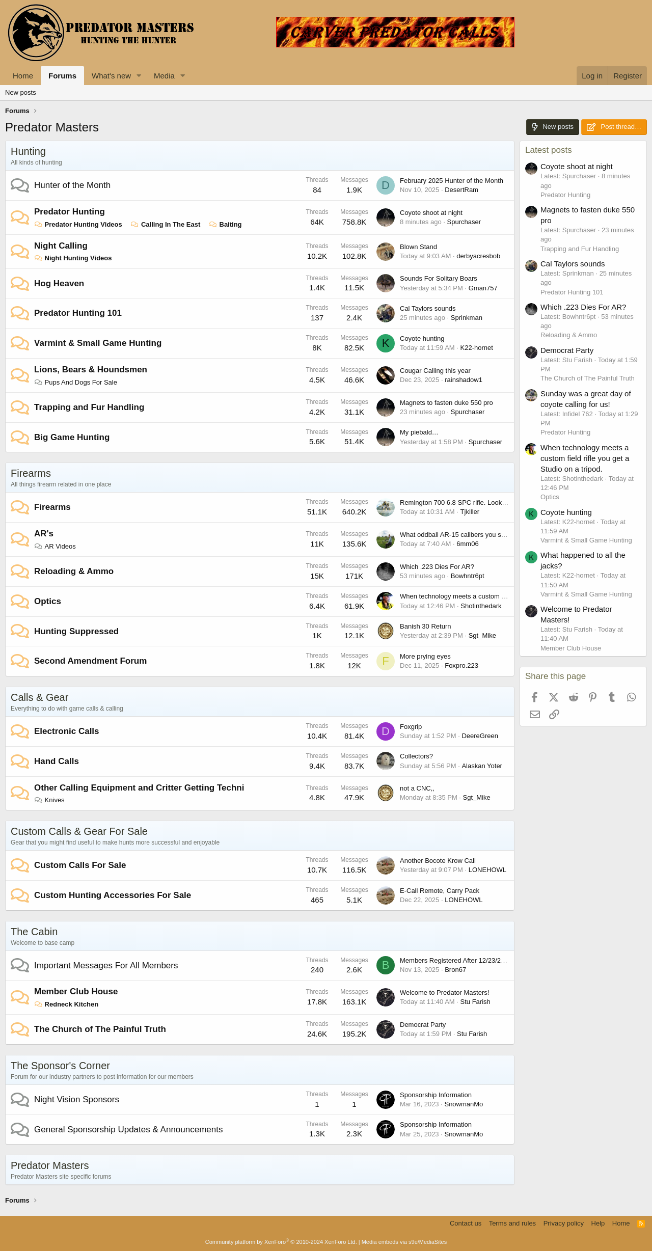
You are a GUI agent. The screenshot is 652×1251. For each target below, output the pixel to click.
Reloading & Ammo (74, 571)
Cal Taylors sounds (428, 308)
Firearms (31, 473)
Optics (47, 601)
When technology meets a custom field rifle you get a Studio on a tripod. (505, 596)
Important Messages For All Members (106, 965)
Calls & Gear (39, 697)
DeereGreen (479, 736)
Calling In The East (165, 224)
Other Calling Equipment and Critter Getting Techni (139, 788)
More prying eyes (425, 656)
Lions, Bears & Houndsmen (90, 369)
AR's (43, 533)
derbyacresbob (478, 256)
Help (598, 1223)
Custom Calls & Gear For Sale (79, 831)
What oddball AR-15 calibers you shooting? (463, 534)
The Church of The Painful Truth (100, 1029)
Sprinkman (466, 317)
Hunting (28, 151)
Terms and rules (512, 1223)
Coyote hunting (422, 338)
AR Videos (55, 546)
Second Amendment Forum (90, 661)
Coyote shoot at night (431, 212)
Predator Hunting (69, 211)
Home (23, 75)
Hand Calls (56, 761)
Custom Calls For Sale (80, 865)
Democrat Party (423, 1024)
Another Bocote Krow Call (438, 860)
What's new (111, 75)
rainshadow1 (463, 380)
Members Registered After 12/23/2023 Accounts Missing (482, 960)
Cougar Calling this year (435, 370)
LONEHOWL (487, 870)
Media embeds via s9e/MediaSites (404, 1242)
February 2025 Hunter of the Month (451, 180)
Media (164, 75)
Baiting (225, 224)
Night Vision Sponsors (76, 1099)
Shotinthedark (480, 606)
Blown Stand (418, 247)
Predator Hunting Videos (78, 224)
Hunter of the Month (72, 185)
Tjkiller (470, 511)
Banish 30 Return (425, 626)
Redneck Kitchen (66, 1004)
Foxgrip (411, 726)
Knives (49, 800)
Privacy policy (564, 1223)
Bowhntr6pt (467, 576)
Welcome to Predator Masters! (444, 992)
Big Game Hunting (72, 437)
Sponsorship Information (436, 1095)
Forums (62, 75)
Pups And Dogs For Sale (75, 382)
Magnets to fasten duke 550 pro (446, 402)
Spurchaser (464, 222)
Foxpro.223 (461, 665)
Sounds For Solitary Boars (438, 278)
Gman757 (483, 288)
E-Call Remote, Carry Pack (439, 890)
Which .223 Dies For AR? (437, 566)
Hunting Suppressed (76, 631)
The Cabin (34, 931)
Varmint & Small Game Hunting (97, 343)
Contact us (465, 1223)
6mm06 (467, 544)
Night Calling (61, 246)
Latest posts (548, 150)
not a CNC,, (417, 788)
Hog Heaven (59, 283)
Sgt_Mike (482, 635)
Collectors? (416, 756)
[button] (139, 75)
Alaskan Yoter (481, 766)
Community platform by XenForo (281, 1242)
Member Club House (76, 991)
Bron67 (455, 969)
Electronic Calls (66, 731)
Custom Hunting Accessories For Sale (112, 895)
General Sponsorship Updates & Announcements (128, 1129)
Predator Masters (50, 1165)
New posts (20, 92)
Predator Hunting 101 (78, 313)
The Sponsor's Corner (60, 1065)
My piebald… (419, 432)
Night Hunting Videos (73, 258)
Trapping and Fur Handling (89, 407)
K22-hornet (476, 347)
